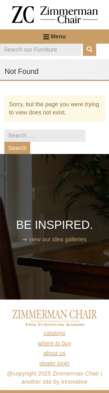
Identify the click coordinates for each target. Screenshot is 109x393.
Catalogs (54, 333)
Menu (54, 38)
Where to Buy (54, 343)
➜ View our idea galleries (54, 239)
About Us (54, 353)
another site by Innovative (55, 381)
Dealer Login (54, 363)
